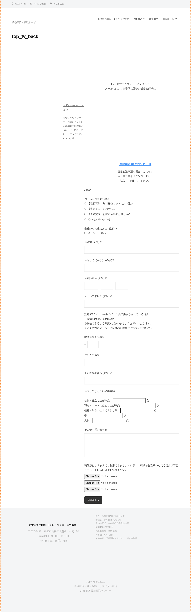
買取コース (168, 19)
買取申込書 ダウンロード (135, 164)
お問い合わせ (39, 4)
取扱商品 (153, 19)
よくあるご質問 (121, 19)
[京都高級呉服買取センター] (53, 559)
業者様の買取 (104, 19)
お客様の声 (139, 19)
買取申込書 (58, 4)
